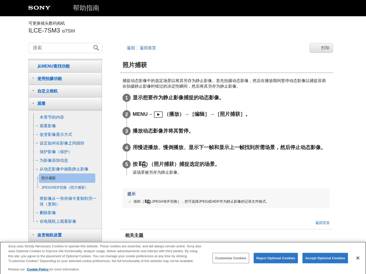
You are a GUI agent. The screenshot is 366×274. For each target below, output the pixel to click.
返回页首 (322, 223)
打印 (325, 48)
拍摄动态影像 (144, 245)
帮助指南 (86, 8)
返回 (131, 48)
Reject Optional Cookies (275, 262)
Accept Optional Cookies (325, 262)
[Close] (357, 261)
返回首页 (148, 48)
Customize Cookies (230, 262)
